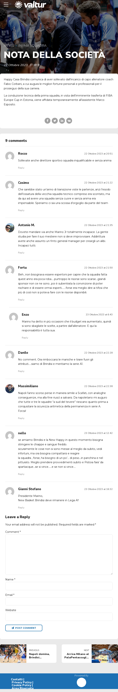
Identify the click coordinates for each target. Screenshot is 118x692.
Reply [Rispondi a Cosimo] (21, 210)
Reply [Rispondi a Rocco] (21, 167)
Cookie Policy (21, 688)
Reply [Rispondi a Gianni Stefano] (21, 507)
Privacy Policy (22, 685)
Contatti (17, 682)
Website (10, 612)
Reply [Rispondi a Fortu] (21, 299)
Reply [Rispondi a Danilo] (21, 371)
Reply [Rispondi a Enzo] (25, 337)
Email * (9, 597)
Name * (10, 581)
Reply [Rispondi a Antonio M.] (21, 252)
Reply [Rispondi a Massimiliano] (21, 418)
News (9, 45)
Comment (13, 532)
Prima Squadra (32, 45)
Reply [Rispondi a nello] (21, 474)
